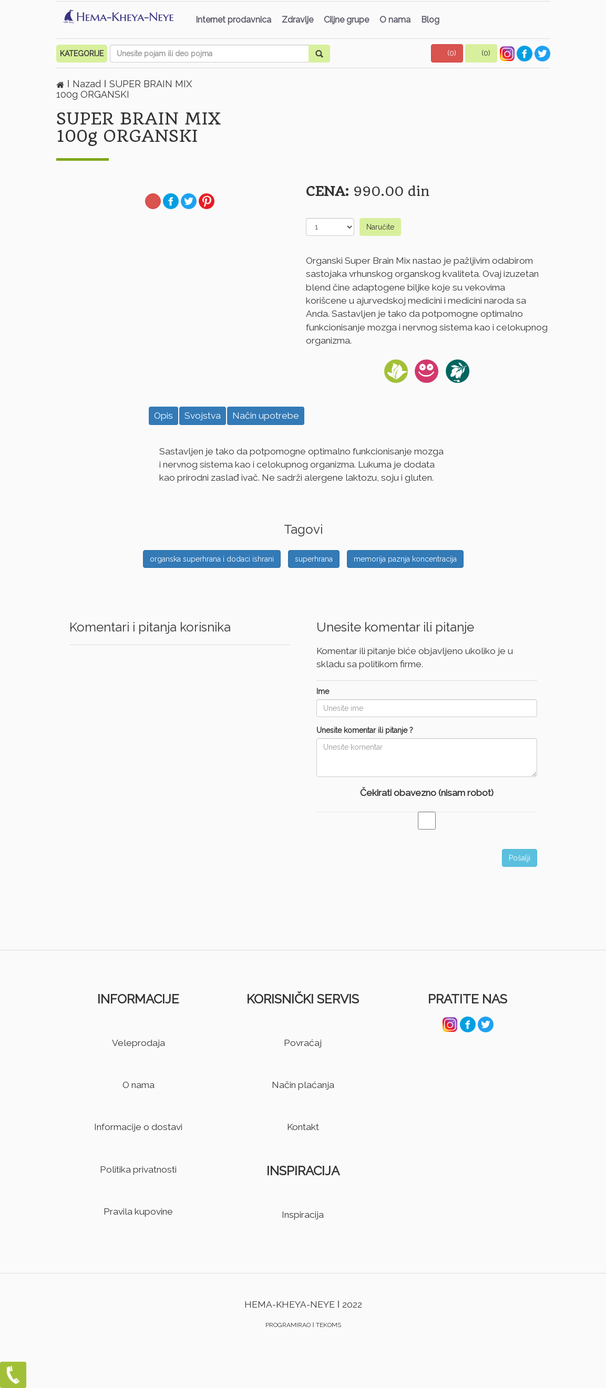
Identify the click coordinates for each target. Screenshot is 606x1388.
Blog (430, 20)
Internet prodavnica (233, 20)
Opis (163, 415)
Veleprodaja (138, 1043)
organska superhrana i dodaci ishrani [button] (212, 559)
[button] (447, 53)
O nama (394, 20)
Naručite (380, 227)
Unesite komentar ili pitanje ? (364, 730)
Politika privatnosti (138, 1169)
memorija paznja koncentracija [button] (405, 559)
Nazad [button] (88, 83)
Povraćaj (303, 1043)
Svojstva (202, 415)
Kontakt (303, 1127)
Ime (322, 691)
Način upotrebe (265, 415)
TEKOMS (328, 1325)
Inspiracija (303, 1214)
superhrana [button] (314, 559)
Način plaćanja (303, 1085)
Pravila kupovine (138, 1211)
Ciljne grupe (346, 20)
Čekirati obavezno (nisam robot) (427, 793)
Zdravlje (297, 20)
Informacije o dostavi (138, 1127)
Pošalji (519, 858)
